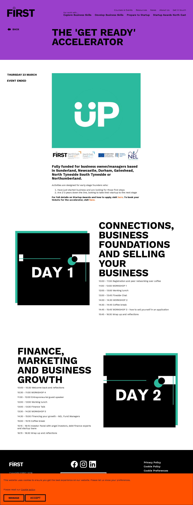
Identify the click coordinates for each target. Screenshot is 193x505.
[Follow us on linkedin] (92, 464)
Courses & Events (123, 10)
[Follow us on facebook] (74, 464)
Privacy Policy (152, 462)
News (153, 10)
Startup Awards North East (169, 15)
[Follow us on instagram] (83, 464)
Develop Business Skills (109, 15)
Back (13, 29)
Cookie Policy (152, 466)
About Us (164, 10)
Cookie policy (28, 489)
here (120, 197)
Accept (35, 498)
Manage (14, 497)
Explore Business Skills (77, 15)
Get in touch (179, 10)
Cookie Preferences (156, 470)
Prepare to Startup (138, 15)
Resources (141, 10)
